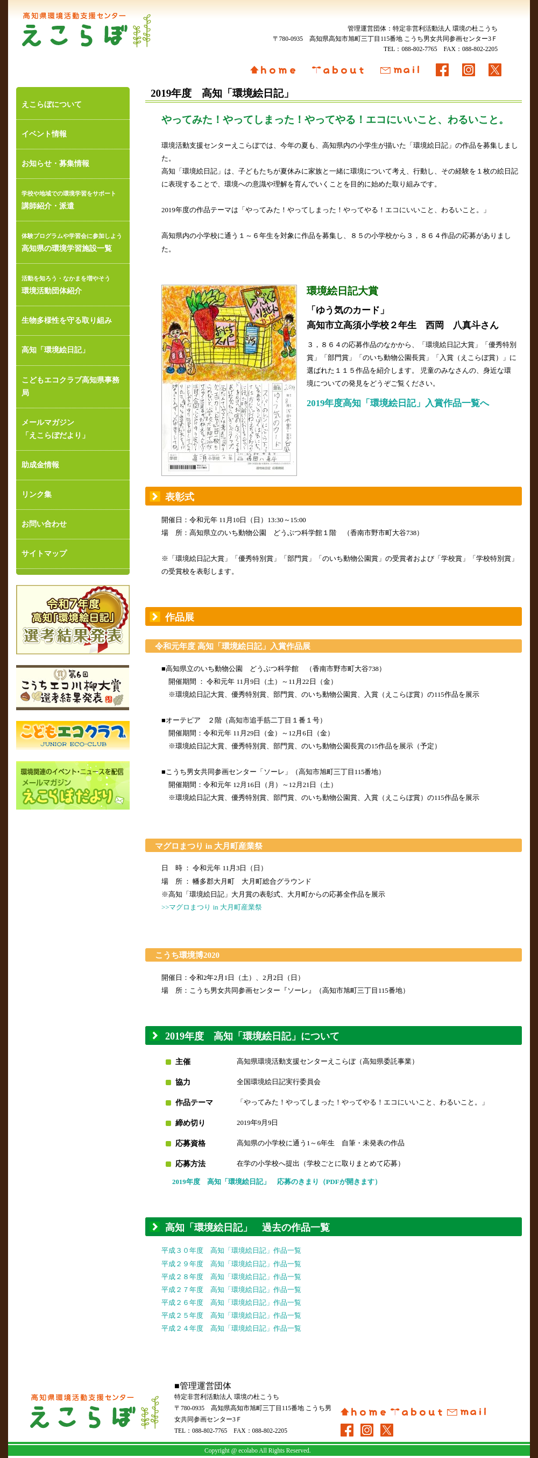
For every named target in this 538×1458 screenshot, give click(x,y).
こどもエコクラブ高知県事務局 (70, 386)
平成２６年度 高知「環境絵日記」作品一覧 (231, 1303)
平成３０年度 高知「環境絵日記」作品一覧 (231, 1250)
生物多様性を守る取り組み (67, 320)
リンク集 (37, 494)
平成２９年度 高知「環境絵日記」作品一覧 (231, 1264)
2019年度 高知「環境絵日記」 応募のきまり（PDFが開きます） (276, 1182)
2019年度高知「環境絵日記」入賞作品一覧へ (398, 403)
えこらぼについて (52, 104)
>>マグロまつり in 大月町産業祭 (211, 907)
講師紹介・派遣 (73, 198)
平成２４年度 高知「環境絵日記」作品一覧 (231, 1328)
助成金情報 (40, 465)
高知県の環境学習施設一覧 (73, 240)
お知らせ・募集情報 (55, 164)
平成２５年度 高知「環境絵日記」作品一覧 (231, 1315)
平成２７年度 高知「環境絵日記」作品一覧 (231, 1290)
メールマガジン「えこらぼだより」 (55, 428)
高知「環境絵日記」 (55, 350)
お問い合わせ (44, 524)
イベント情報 (44, 134)
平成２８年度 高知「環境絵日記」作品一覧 (231, 1277)
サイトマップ (44, 554)
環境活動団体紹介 (73, 283)
